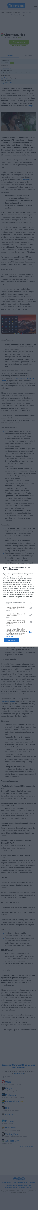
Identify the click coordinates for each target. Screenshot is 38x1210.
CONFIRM (11, 640)
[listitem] (19, 603)
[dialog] (19, 605)
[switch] (30, 608)
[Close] (34, 567)
